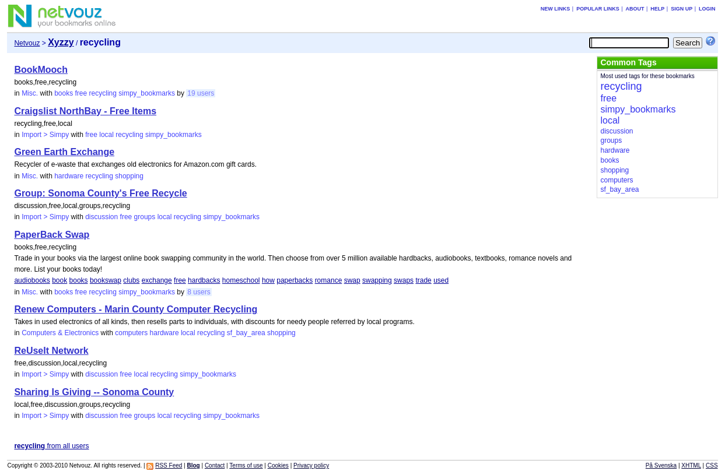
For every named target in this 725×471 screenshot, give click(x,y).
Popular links (597, 9)
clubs (131, 280)
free (81, 93)
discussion (101, 217)
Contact (215, 465)
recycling (103, 93)
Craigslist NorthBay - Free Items (85, 111)
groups (145, 217)
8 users (198, 292)
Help (657, 9)
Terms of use (245, 465)
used (441, 280)
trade (423, 280)
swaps (404, 280)
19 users (200, 93)
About (635, 9)
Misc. (30, 93)
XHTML (691, 465)
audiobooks (32, 280)
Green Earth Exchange (64, 152)
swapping (377, 280)
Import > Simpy (45, 135)
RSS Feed (168, 465)
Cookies (278, 465)
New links (555, 9)
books (63, 93)
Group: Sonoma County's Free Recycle (100, 193)
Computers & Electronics (60, 333)
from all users (51, 446)
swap (352, 280)
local (106, 135)
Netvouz (27, 43)
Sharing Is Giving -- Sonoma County (94, 392)
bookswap (105, 280)
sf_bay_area (246, 333)
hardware (68, 176)
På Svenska (661, 465)
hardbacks (204, 280)
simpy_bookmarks (146, 93)
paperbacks (294, 280)
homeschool (241, 280)
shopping (129, 176)
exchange (157, 280)
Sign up (681, 9)
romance (328, 280)
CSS (712, 465)
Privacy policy (311, 465)
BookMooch (41, 70)
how (268, 280)
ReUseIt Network (51, 351)
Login (707, 9)
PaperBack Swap (51, 235)
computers (131, 333)
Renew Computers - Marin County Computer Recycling (135, 309)
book (59, 280)
